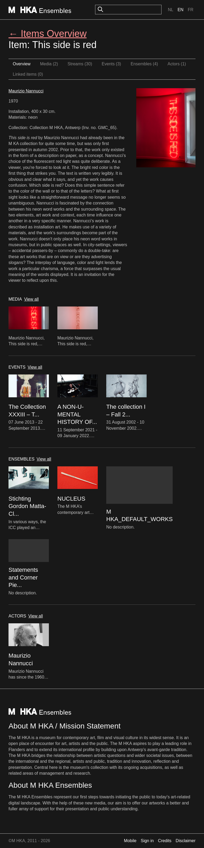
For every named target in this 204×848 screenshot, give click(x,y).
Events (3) (111, 64)
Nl (170, 9)
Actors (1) (177, 64)
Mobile (130, 840)
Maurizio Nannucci (26, 91)
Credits (165, 840)
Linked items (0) (28, 74)
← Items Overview (47, 33)
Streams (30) (79, 64)
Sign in (147, 840)
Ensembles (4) (144, 64)
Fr (190, 9)
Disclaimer (186, 840)
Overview (22, 64)
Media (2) (49, 64)
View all (31, 299)
